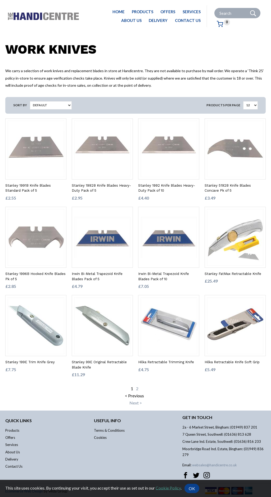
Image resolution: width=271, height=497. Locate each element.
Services (192, 11)
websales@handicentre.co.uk (214, 465)
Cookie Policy (168, 487)
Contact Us (188, 20)
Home (118, 11)
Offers (167, 11)
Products (142, 11)
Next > (135, 402)
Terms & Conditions (109, 430)
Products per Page (223, 105)
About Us (131, 20)
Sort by (20, 105)
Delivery (158, 20)
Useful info (107, 420)
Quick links (18, 420)
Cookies (100, 437)
